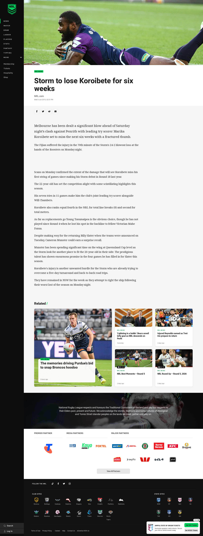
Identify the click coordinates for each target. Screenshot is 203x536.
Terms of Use (35, 531)
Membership (9, 64)
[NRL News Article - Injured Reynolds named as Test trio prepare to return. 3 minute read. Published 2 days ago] (174, 327)
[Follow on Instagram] (70, 483)
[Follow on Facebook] (58, 483)
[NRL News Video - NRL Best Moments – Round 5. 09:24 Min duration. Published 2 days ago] (133, 368)
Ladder (7, 35)
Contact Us (71, 531)
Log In (8, 531)
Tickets (7, 68)
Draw (6, 30)
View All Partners (113, 471)
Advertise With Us (83, 531)
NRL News (39, 71)
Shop (6, 77)
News (6, 21)
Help (63, 531)
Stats (7, 44)
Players (8, 39)
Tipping (8, 53)
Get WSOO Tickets (191, 530)
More (13, 57)
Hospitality (8, 73)
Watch (7, 26)
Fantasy (8, 48)
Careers (57, 531)
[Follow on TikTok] (53, 483)
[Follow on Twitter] (64, 483)
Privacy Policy (47, 531)
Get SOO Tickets (191, 525)
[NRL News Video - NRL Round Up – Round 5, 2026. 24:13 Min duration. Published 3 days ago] (174, 368)
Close (196, 520)
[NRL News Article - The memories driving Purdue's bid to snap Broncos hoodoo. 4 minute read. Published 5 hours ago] (73, 348)
